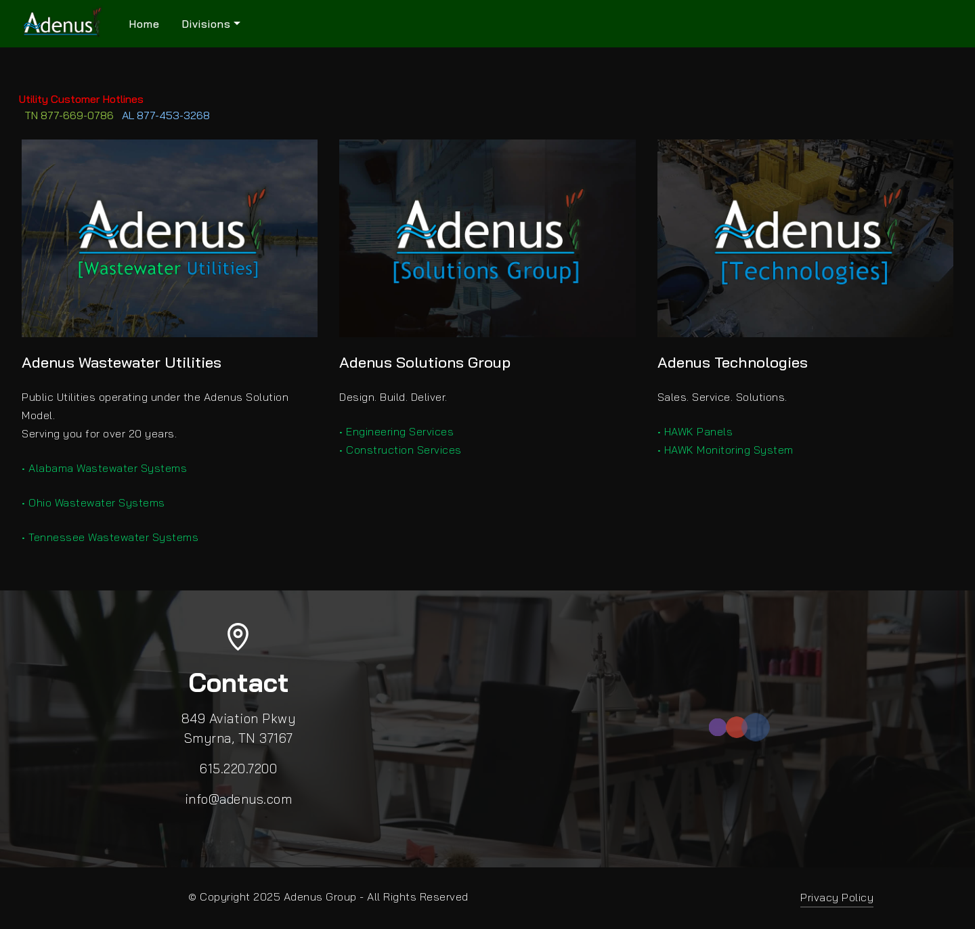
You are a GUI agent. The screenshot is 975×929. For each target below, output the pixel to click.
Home (144, 23)
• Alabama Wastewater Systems (104, 468)
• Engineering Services (396, 431)
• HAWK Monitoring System (725, 449)
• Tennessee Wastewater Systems (110, 537)
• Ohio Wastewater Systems (93, 502)
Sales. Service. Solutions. (722, 397)
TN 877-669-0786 (69, 115)
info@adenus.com (238, 799)
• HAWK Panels (695, 431)
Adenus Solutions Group (425, 362)
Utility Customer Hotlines (72, 99)
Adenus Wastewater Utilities (121, 362)
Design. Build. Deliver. (393, 397)
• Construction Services (400, 449)
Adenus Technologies (732, 362)
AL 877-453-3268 (166, 115)
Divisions (206, 23)
